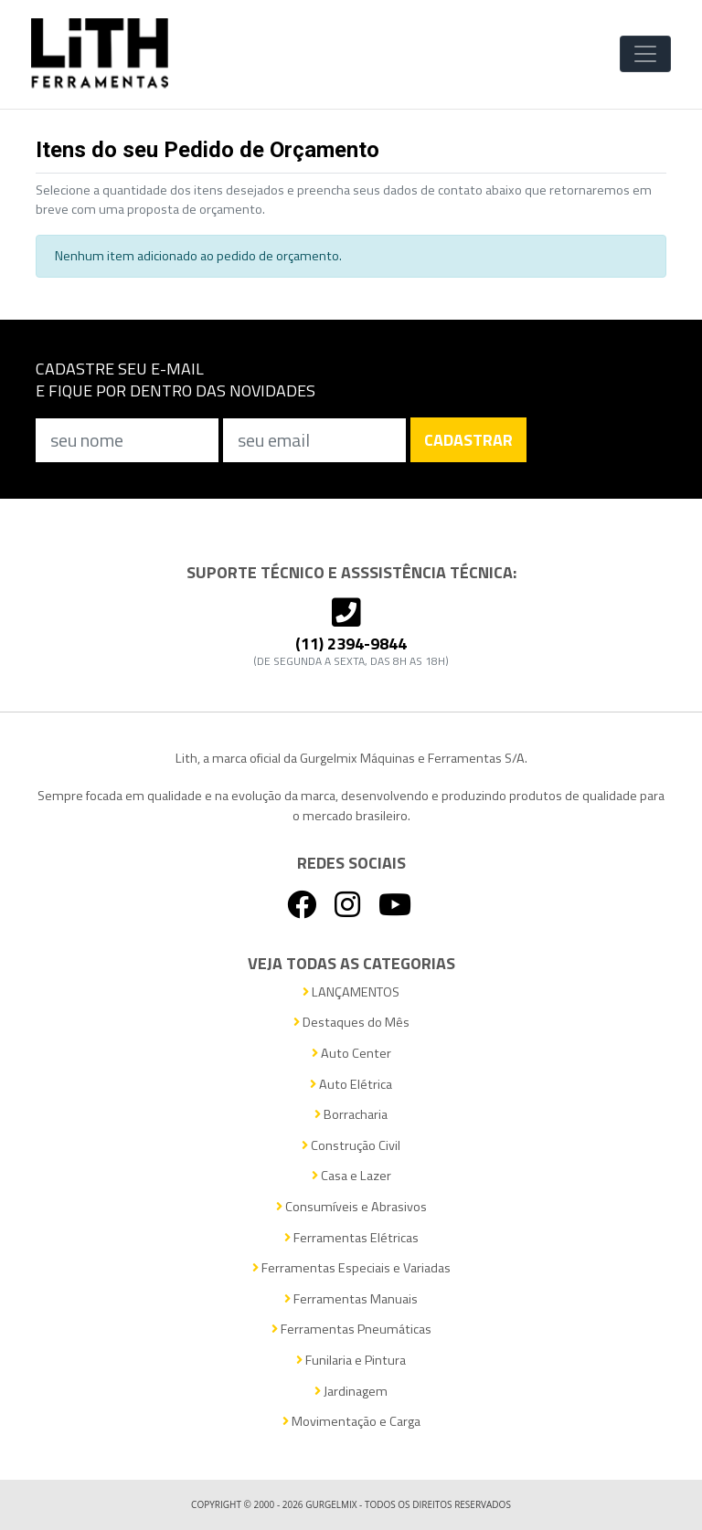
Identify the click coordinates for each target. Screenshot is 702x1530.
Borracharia (351, 1114)
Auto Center (351, 1053)
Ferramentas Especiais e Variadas (351, 1268)
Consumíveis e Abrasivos (351, 1207)
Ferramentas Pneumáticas (351, 1329)
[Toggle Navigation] (645, 54)
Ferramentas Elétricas (351, 1238)
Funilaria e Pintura (351, 1360)
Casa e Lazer (351, 1176)
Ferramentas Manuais (351, 1299)
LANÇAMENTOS (351, 992)
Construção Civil (351, 1145)
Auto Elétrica (351, 1084)
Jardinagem (351, 1391)
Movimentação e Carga (351, 1421)
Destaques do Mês (351, 1022)
